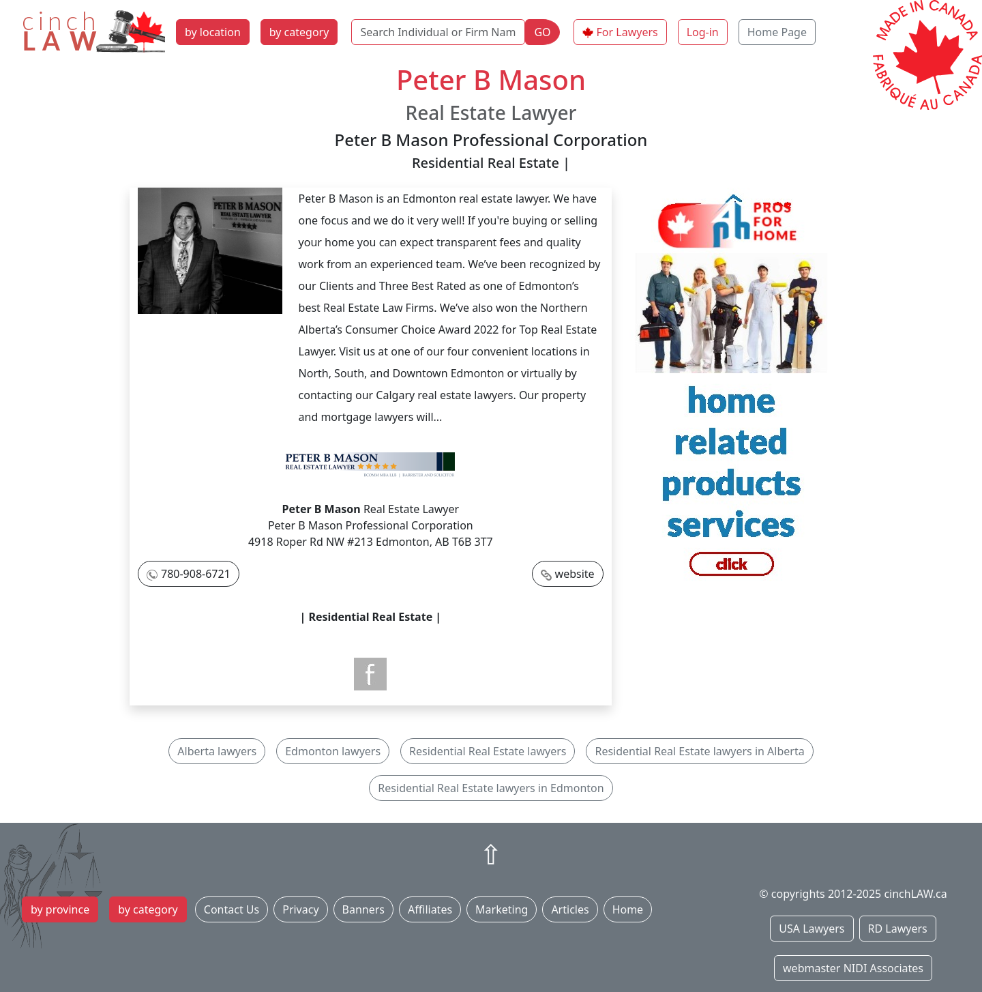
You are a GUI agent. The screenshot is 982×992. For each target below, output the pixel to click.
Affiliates (430, 909)
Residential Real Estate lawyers (487, 751)
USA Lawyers (811, 928)
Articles (570, 909)
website (575, 573)
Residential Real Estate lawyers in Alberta (699, 751)
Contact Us (231, 909)
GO (542, 32)
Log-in (703, 32)
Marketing (501, 909)
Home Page (777, 32)
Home (628, 909)
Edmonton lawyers (333, 751)
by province (60, 909)
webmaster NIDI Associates (853, 968)
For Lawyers (627, 32)
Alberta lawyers (216, 751)
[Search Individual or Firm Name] (438, 32)
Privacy (300, 909)
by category (299, 32)
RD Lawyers (897, 928)
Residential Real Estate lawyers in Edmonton (491, 788)
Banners (363, 909)
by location (213, 32)
